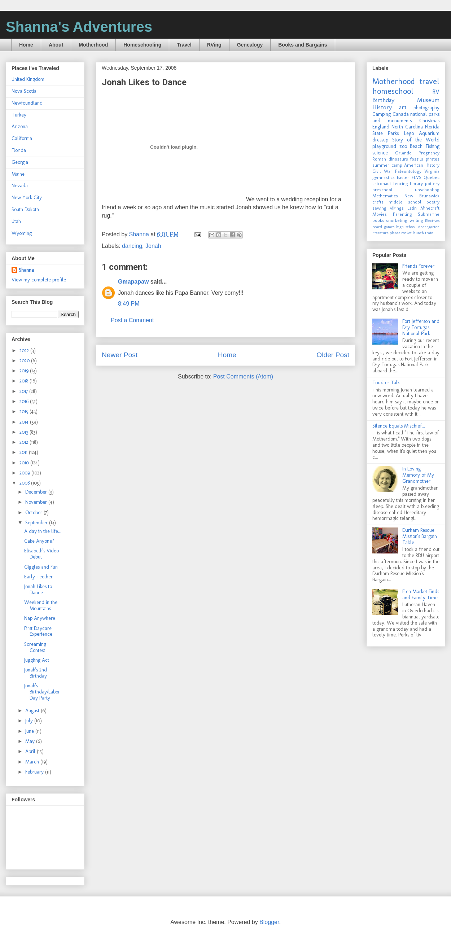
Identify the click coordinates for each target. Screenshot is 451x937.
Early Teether (38, 577)
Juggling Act (36, 660)
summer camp (387, 165)
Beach (416, 146)
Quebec (431, 177)
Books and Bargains (302, 45)
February (35, 772)
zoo (403, 146)
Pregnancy (429, 153)
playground (384, 146)
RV (435, 91)
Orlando (403, 153)
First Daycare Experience (38, 631)
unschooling (427, 189)
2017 (24, 391)
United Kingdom (28, 79)
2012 (24, 442)
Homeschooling (142, 45)
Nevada (20, 186)
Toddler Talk (386, 383)
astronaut (381, 183)
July (29, 721)
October (34, 512)
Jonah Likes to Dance (38, 589)
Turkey (19, 115)
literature (380, 232)
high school (406, 226)
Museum (428, 100)
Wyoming (22, 233)
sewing (379, 208)
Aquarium (429, 133)
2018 (24, 381)
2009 (25, 473)
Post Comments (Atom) (243, 376)
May (30, 741)
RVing (214, 45)
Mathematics (385, 195)
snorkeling (396, 220)
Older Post (332, 355)
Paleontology (408, 171)
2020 (25, 361)
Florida (19, 150)
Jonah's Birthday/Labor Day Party (42, 692)
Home (26, 45)
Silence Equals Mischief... (398, 426)
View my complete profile (39, 280)
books (378, 220)
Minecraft (429, 208)
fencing (400, 183)
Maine (18, 174)
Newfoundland (27, 103)
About (56, 45)
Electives (432, 220)
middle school (405, 202)
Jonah (153, 246)
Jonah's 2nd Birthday (35, 673)
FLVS (416, 177)
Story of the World (415, 140)
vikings (397, 208)
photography (426, 108)
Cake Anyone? (39, 541)
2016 (24, 401)
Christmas (429, 121)
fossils (416, 159)
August (33, 711)
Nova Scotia (24, 91)
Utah (16, 221)
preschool (382, 189)
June (30, 731)
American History (421, 165)
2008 (25, 483)
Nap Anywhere (39, 618)
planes (395, 232)
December (36, 492)
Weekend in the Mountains (40, 605)
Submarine (428, 214)
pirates (432, 159)
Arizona (20, 126)
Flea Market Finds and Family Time (420, 594)
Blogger (269, 922)
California (22, 138)
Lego (409, 133)
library (416, 183)
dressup (380, 140)
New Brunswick (422, 195)
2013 (24, 432)
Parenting (402, 214)
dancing (132, 246)
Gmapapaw (133, 282)
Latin (412, 208)
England (380, 127)
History (382, 107)
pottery (432, 183)
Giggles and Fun (41, 567)
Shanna (26, 270)
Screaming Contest (35, 647)
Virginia (431, 171)
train (429, 232)
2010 (24, 463)
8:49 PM (129, 304)
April (31, 751)
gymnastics (383, 177)
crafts (378, 202)
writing (416, 220)
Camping (381, 114)
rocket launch (412, 232)
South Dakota (25, 209)
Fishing (432, 146)
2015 (24, 411)
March (32, 762)
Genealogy (250, 45)
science (380, 153)
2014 (24, 422)
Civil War (382, 171)
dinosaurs (398, 159)
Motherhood (93, 45)
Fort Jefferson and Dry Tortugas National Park (420, 327)
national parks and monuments (405, 117)
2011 (24, 452)
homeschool (392, 91)
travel (429, 81)
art (403, 107)
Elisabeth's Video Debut (41, 554)
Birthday (383, 100)
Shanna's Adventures (79, 27)
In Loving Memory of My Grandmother (418, 475)
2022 (24, 350)
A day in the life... (42, 531)
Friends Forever (418, 266)
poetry (432, 202)
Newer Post (119, 355)
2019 (24, 371)
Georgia (20, 162)
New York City (27, 197)
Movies (379, 214)
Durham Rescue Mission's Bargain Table (419, 536)
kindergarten (428, 226)
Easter (403, 177)
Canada (401, 114)
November (36, 502)
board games (383, 226)
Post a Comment (132, 320)
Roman (379, 159)
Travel (184, 45)
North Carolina (407, 127)
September (37, 523)
